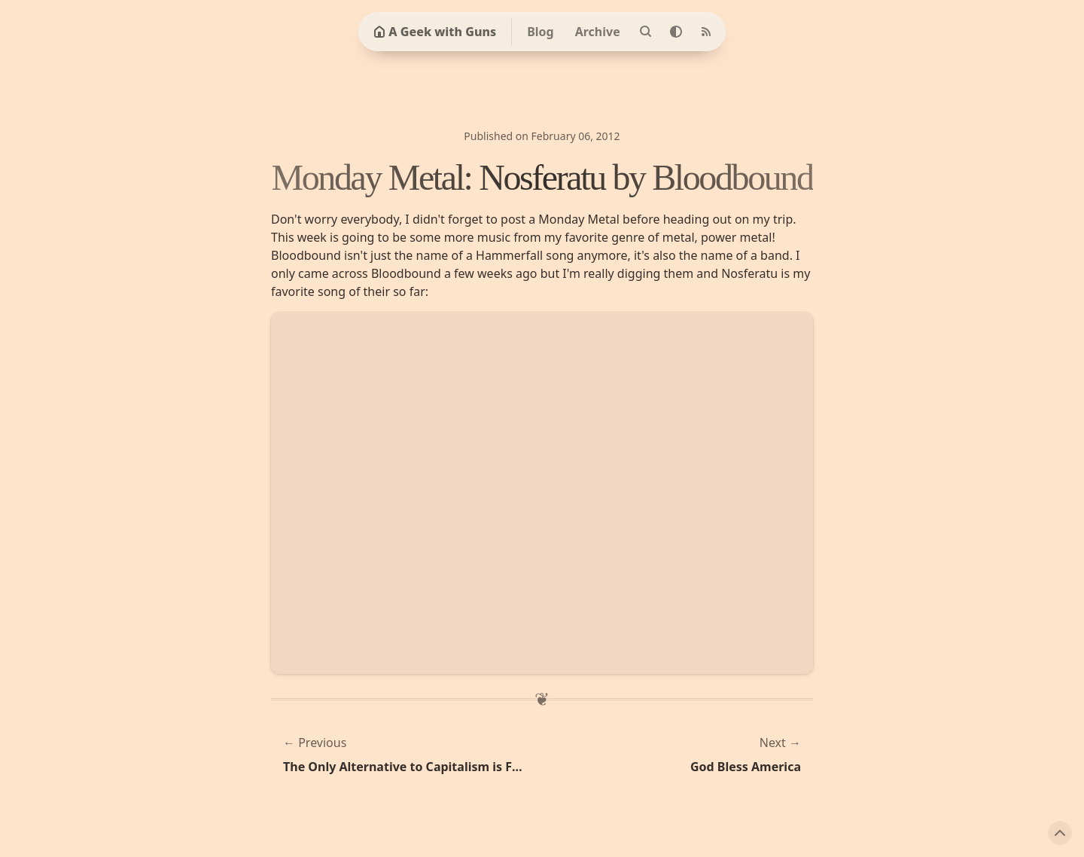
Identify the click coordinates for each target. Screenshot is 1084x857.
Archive (597, 31)
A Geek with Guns (434, 31)
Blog (540, 31)
